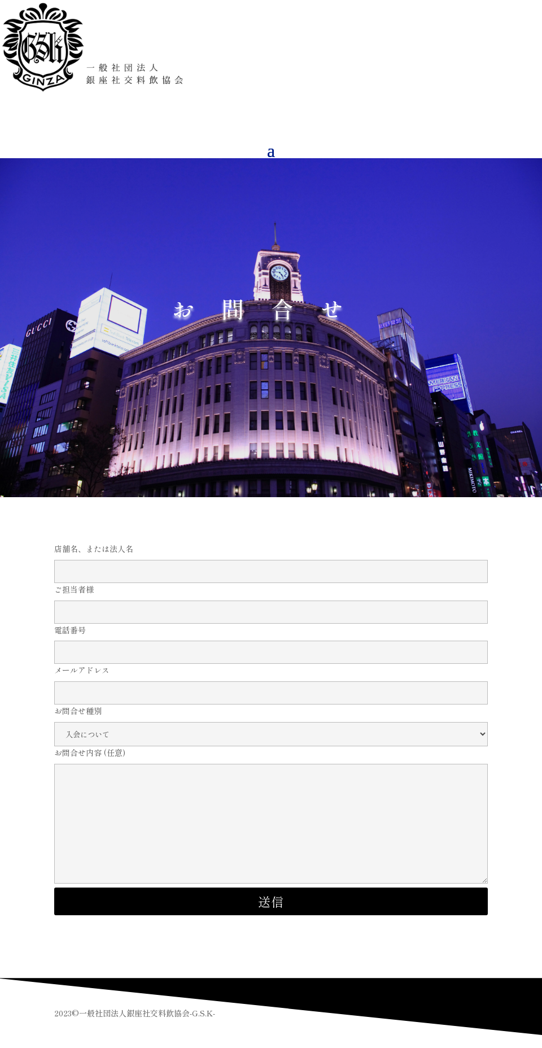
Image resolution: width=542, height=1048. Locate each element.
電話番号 (271, 641)
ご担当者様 (271, 601)
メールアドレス (271, 681)
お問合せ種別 (271, 722)
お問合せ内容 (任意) (271, 816)
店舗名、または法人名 (271, 560)
